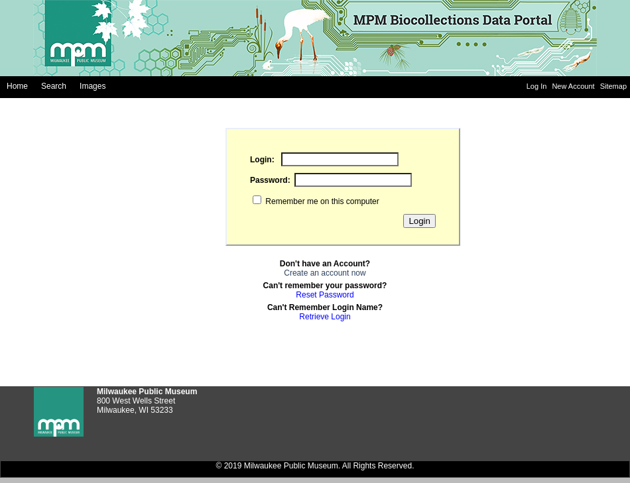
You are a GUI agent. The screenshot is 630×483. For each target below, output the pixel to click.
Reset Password (324, 294)
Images (92, 86)
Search (53, 86)
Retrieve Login (324, 316)
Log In (538, 86)
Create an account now (324, 273)
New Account (574, 86)
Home (17, 86)
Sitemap (613, 86)
